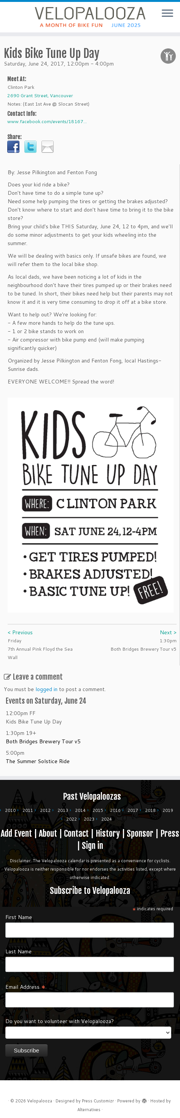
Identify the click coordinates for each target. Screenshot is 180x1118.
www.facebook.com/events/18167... (47, 121)
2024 (106, 819)
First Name (18, 917)
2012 (45, 810)
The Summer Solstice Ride (38, 761)
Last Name (18, 951)
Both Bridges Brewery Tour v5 (43, 741)
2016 (115, 810)
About (48, 833)
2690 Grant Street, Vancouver (40, 95)
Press (169, 833)
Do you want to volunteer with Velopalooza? (59, 1021)
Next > (168, 632)
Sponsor (140, 833)
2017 (132, 810)
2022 (71, 819)
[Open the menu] (167, 13)
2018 (150, 810)
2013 (62, 810)
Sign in (92, 846)
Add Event (16, 833)
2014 (80, 810)
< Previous (20, 632)
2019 (167, 810)
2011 (27, 810)
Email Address (25, 986)
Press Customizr (98, 1101)
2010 (10, 810)
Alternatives (88, 1110)
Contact (76, 833)
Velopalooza (39, 1101)
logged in (46, 689)
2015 (97, 810)
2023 (89, 819)
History (108, 833)
